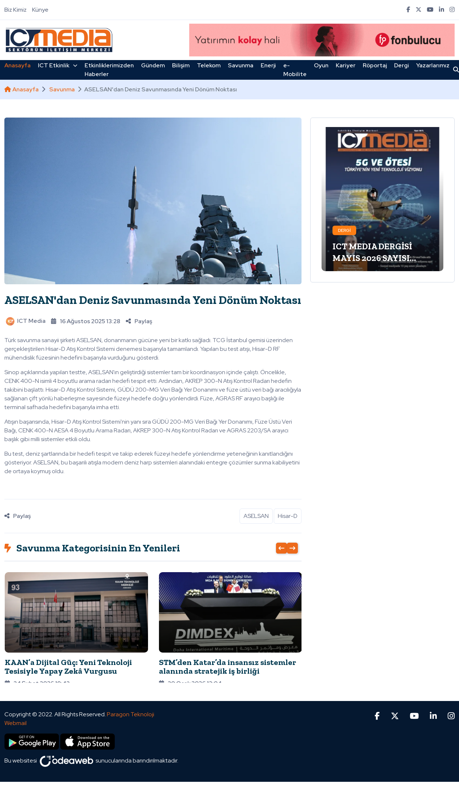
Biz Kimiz (15, 9)
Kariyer (345, 65)
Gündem (153, 65)
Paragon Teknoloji (130, 698)
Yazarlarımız (433, 65)
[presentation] (281, 548)
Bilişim (181, 65)
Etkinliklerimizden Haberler (109, 70)
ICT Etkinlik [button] (57, 65)
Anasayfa (17, 65)
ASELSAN (256, 516)
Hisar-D (287, 516)
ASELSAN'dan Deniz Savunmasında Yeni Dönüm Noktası (152, 300)
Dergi (401, 65)
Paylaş (139, 321)
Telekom (209, 65)
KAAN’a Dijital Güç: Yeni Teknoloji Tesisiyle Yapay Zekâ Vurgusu (68, 666)
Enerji (268, 65)
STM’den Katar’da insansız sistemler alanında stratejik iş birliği (227, 666)
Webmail (15, 707)
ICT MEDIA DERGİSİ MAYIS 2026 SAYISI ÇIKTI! (372, 258)
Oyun (321, 65)
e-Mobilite (295, 70)
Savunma (240, 65)
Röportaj (375, 65)
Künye (40, 9)
